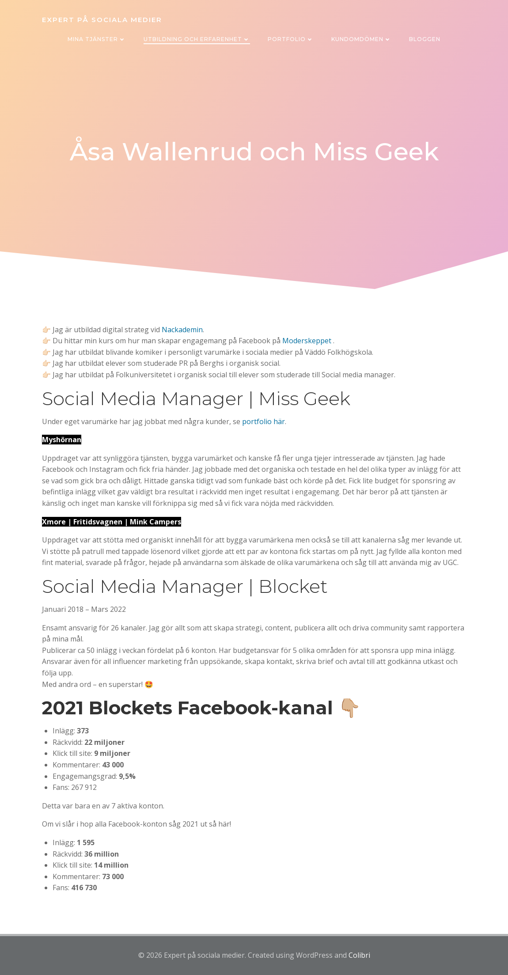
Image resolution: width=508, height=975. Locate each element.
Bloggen (424, 39)
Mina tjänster (97, 39)
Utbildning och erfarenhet (197, 39)
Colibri (359, 955)
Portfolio (291, 39)
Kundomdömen (361, 39)
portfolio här (263, 421)
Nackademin (182, 329)
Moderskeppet (306, 340)
